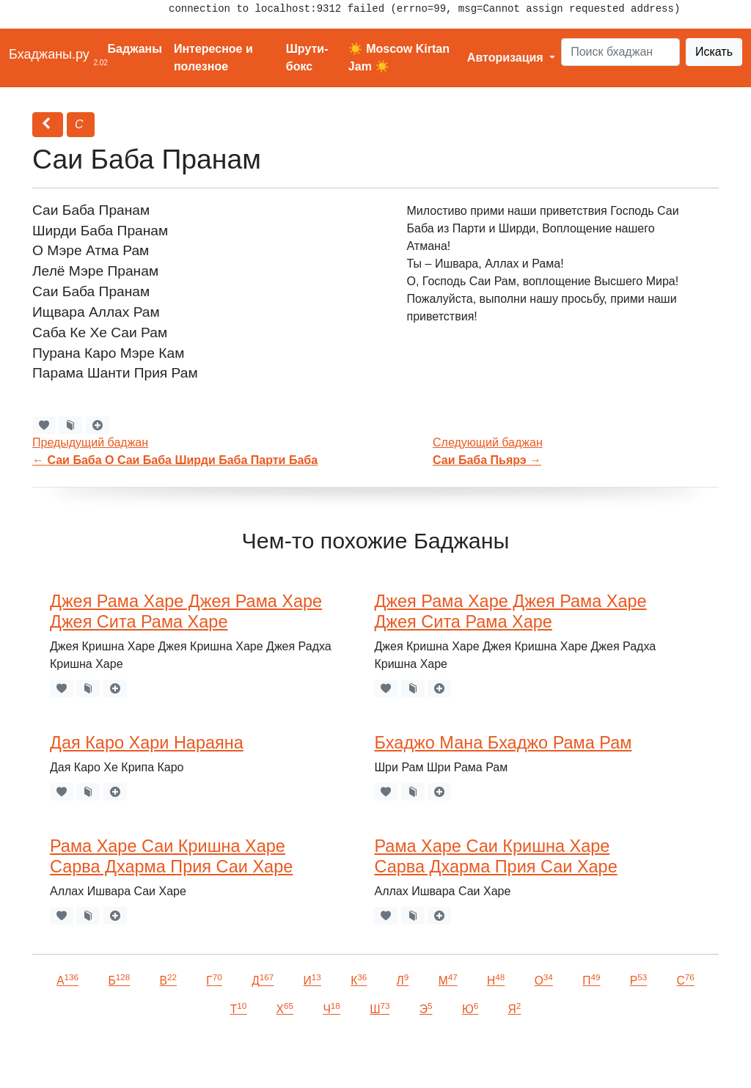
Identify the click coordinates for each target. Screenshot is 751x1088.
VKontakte (180, 1056)
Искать (714, 51)
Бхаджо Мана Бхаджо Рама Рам (502, 742)
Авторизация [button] (506, 57)
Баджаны (135, 49)
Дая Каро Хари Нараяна (146, 742)
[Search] (620, 52)
